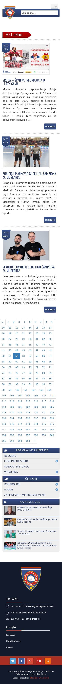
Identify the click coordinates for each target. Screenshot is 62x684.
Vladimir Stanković (39, 678)
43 (10, 350)
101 (25, 390)
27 (10, 339)
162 (12, 441)
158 (36, 435)
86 (30, 378)
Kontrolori (12, 484)
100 (17, 390)
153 (52, 429)
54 (30, 356)
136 (28, 418)
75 (10, 373)
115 (28, 401)
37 (23, 344)
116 (36, 401)
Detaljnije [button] (50, 126)
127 (12, 412)
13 (23, 327)
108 (28, 395)
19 (10, 333)
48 (43, 350)
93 (23, 384)
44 (16, 350)
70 (30, 367)
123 (36, 407)
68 (16, 367)
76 (16, 373)
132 (52, 412)
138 (44, 418)
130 (36, 412)
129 (28, 412)
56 (43, 356)
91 (10, 384)
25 (50, 333)
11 (10, 327)
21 (23, 333)
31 (37, 339)
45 (23, 350)
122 (28, 407)
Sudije (8, 489)
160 (52, 435)
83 (10, 378)
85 (23, 378)
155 (12, 435)
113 (12, 401)
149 (20, 429)
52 (16, 356)
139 (52, 418)
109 (36, 395)
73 (50, 367)
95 (37, 384)
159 (44, 435)
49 (50, 350)
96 (43, 384)
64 (43, 361)
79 (37, 373)
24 (43, 333)
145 (44, 424)
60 (16, 361)
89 (50, 378)
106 (12, 395)
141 (12, 424)
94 (30, 384)
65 (50, 361)
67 (10, 367)
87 (37, 378)
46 (30, 350)
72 (43, 367)
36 (16, 344)
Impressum (11, 635)
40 (43, 344)
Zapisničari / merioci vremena (24, 494)
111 (52, 395)
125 (52, 407)
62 (30, 361)
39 (37, 344)
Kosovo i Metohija (16, 466)
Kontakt (9, 647)
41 (50, 344)
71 (37, 367)
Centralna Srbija (16, 461)
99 (10, 390)
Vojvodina (11, 471)
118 (52, 401)
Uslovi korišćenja (13, 641)
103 (41, 390)
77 (23, 373)
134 (12, 418)
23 (37, 333)
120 (12, 407)
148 (12, 429)
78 (30, 373)
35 (10, 344)
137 (36, 418)
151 (36, 429)
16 (43, 327)
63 (37, 361)
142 (20, 424)
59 (10, 361)
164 (28, 441)
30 (30, 339)
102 (33, 390)
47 (37, 350)
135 (20, 418)
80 (43, 373)
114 (20, 401)
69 (23, 367)
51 (10, 356)
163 (20, 441)
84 (16, 378)
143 (28, 424)
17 (50, 327)
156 (20, 435)
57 (50, 356)
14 (30, 327)
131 (44, 412)
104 (49, 390)
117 (44, 401)
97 (50, 384)
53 (23, 356)
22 (30, 333)
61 (23, 361)
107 (20, 395)
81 (50, 373)
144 (36, 424)
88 (43, 378)
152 (44, 429)
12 (16, 327)
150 (28, 429)
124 (44, 407)
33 (50, 339)
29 (23, 339)
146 (52, 424)
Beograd (10, 455)
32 (43, 339)
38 (30, 344)
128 (20, 412)
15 (37, 327)
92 (16, 384)
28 (16, 339)
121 (20, 407)
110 (44, 395)
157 (28, 435)
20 (16, 333)
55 (37, 356)
